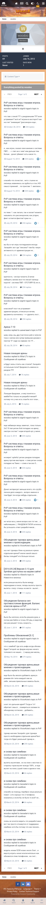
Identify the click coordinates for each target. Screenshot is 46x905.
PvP (5, 111)
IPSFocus (17, 889)
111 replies (25, 593)
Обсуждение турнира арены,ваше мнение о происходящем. (21, 541)
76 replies (24, 375)
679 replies (25, 657)
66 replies (27, 773)
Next (36, 94)
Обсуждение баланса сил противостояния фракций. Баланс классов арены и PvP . (22, 603)
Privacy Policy (12, 891)
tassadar (24, 755)
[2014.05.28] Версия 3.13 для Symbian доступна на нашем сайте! (22, 570)
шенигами (24, 330)
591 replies (25, 628)
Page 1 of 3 (23, 94)
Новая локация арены (15, 353)
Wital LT (23, 356)
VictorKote (24, 545)
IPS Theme (8, 889)
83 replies (25, 345)
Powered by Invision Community (23, 894)
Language (27, 889)
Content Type (12, 77)
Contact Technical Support (29, 891)
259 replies (25, 561)
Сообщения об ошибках (15, 359)
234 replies (28, 127)
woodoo (7, 108)
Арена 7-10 (9, 327)
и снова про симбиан (15, 751)
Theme (37, 889)
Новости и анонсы (12, 577)
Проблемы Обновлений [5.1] (19, 635)
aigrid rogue (25, 108)
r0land (23, 575)
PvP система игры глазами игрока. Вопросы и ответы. (22, 104)
